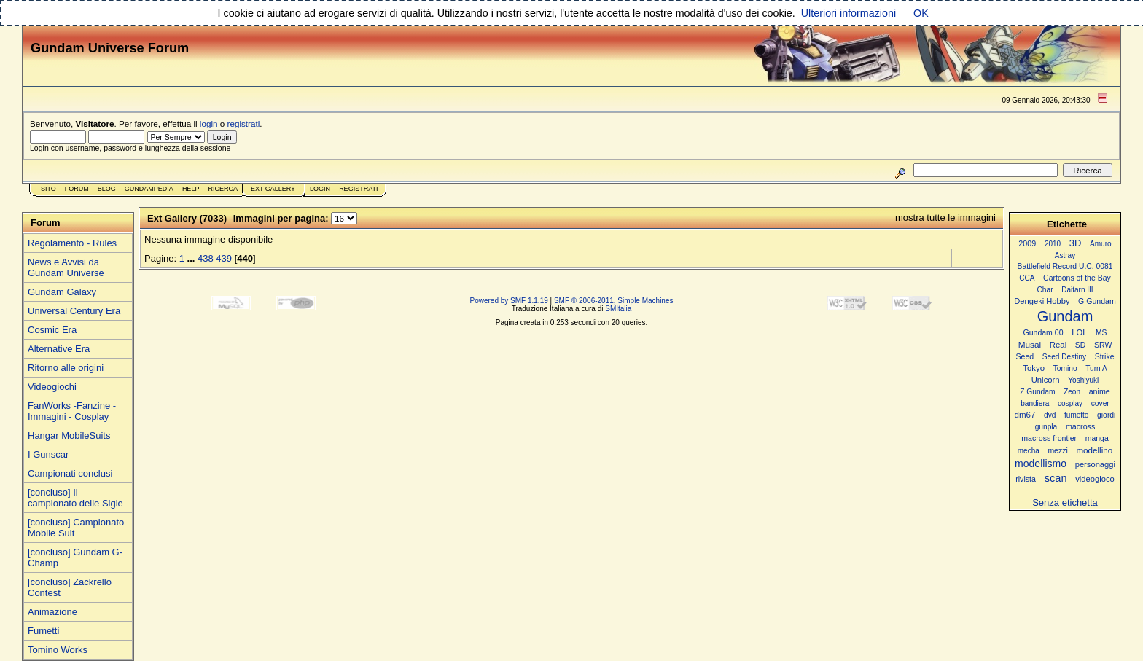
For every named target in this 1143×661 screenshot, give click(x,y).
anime (1099, 391)
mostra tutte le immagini (945, 217)
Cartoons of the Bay (1077, 278)
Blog (107, 188)
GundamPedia (149, 188)
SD (1080, 345)
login (209, 123)
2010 (1053, 244)
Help (191, 188)
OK (921, 13)
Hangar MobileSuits (69, 435)
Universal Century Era (74, 310)
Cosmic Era (52, 329)
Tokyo (1034, 368)
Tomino (1065, 368)
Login (320, 188)
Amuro (1101, 244)
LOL (1079, 332)
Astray (1065, 255)
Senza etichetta (1065, 502)
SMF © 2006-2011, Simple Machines (614, 301)
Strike (1105, 357)
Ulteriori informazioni (848, 13)
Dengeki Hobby (1041, 301)
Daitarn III (1077, 290)
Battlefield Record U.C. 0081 (1065, 266)
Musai (1029, 344)
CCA (1026, 278)
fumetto (1076, 415)
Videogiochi (52, 386)
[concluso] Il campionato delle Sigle (75, 498)
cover (1100, 403)
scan (1056, 478)
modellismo (1040, 463)
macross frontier (1049, 438)
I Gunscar (48, 454)
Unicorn (1045, 379)
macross (1080, 426)
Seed (1024, 356)
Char (1045, 290)
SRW (1103, 345)
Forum (77, 188)
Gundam (1065, 316)
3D (1075, 243)
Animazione (52, 611)
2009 (1027, 243)
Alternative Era (59, 348)
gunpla (1046, 427)
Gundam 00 (1043, 332)
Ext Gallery (273, 188)
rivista (1025, 478)
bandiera (1035, 403)
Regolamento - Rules (72, 243)
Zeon (1072, 392)
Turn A (1096, 368)
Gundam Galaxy (62, 291)
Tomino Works (57, 649)
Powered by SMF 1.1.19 (509, 301)
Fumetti (43, 630)
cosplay (1070, 403)
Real (1058, 344)
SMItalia (618, 309)
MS (1101, 333)
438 (206, 258)
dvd (1050, 415)
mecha (1028, 451)
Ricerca (223, 188)
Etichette (1067, 224)
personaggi (1095, 464)
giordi (1106, 415)
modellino (1094, 450)
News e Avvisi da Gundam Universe (66, 267)
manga (1097, 438)
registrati (243, 123)
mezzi (1057, 451)
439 (224, 258)
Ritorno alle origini (66, 367)
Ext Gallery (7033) (187, 218)
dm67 (1025, 414)
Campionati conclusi (70, 473)
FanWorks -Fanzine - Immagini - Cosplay (72, 411)
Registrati (358, 188)
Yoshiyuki (1083, 380)
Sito (48, 188)
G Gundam (1097, 301)
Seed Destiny (1064, 357)
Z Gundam (1037, 392)
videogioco (1095, 478)
